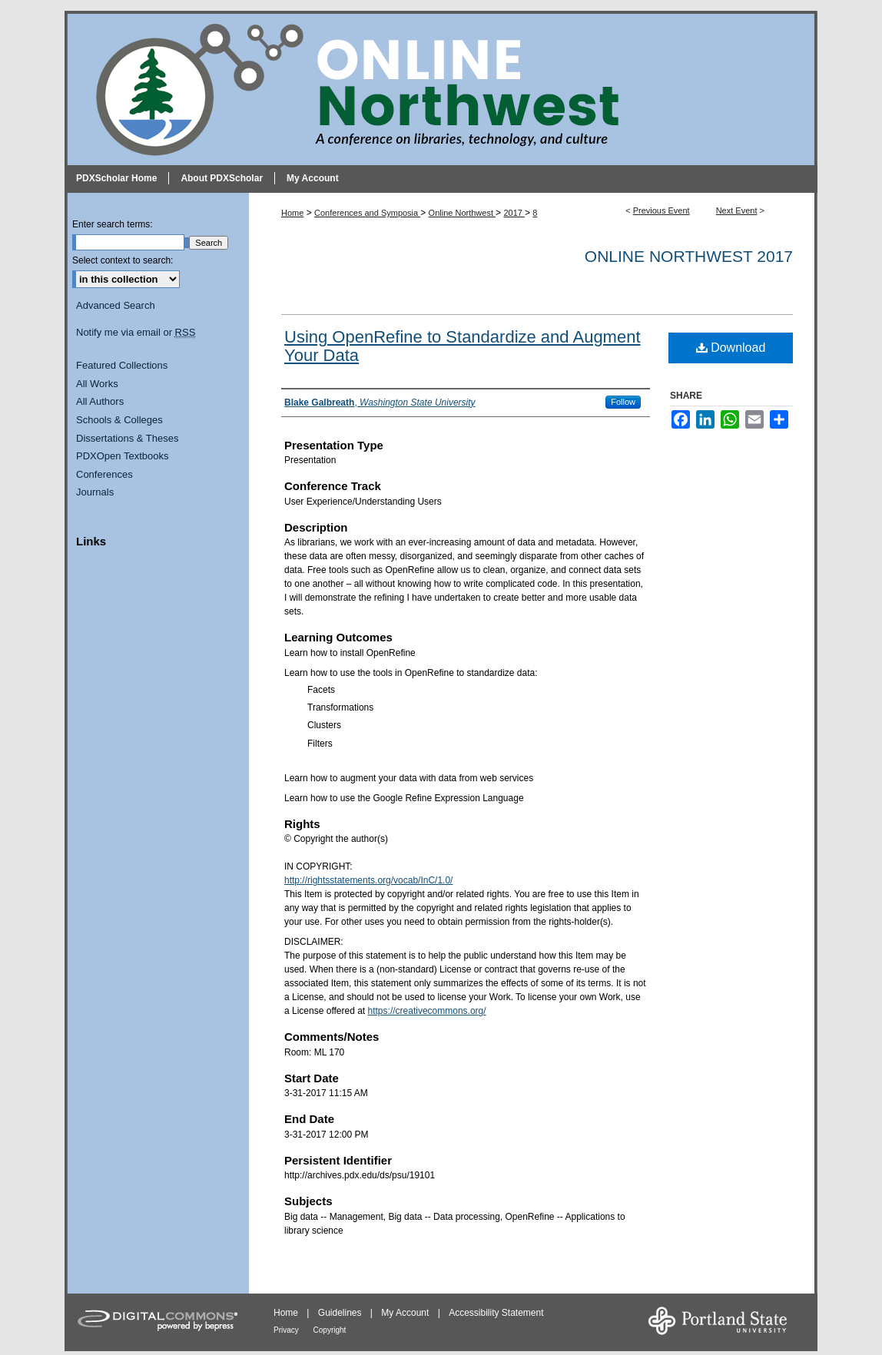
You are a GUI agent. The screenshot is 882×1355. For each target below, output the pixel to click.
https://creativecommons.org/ (427, 1010)
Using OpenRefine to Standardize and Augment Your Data (462, 346)
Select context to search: (122, 260)
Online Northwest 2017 (689, 256)
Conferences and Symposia (367, 212)
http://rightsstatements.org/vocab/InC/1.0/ (368, 880)
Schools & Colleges (119, 420)
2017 (514, 212)
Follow (623, 401)
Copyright (329, 1330)
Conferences (104, 474)
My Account (406, 1312)
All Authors (100, 401)
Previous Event (661, 210)
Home (292, 212)
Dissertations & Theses (127, 438)
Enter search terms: (112, 224)
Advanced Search (115, 305)
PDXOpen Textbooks (122, 456)
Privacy (287, 1330)
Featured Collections (121, 365)
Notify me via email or (135, 332)
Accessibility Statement (496, 1312)
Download (731, 347)
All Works (97, 383)
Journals (95, 492)
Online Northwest (462, 212)
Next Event (737, 210)
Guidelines (341, 1312)
